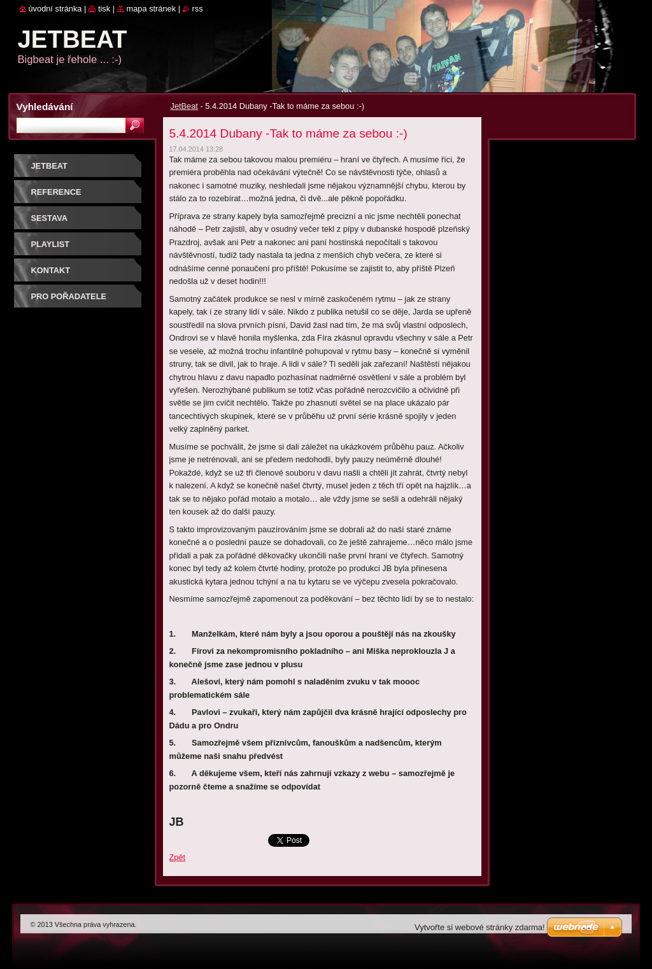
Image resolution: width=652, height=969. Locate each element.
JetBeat (184, 106)
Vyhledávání (45, 106)
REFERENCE (56, 192)
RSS (197, 8)
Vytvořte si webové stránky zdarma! (480, 927)
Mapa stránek (151, 8)
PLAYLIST (50, 244)
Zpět (177, 857)
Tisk (104, 8)
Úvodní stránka (55, 8)
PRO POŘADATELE (69, 296)
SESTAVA (49, 218)
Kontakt (51, 270)
